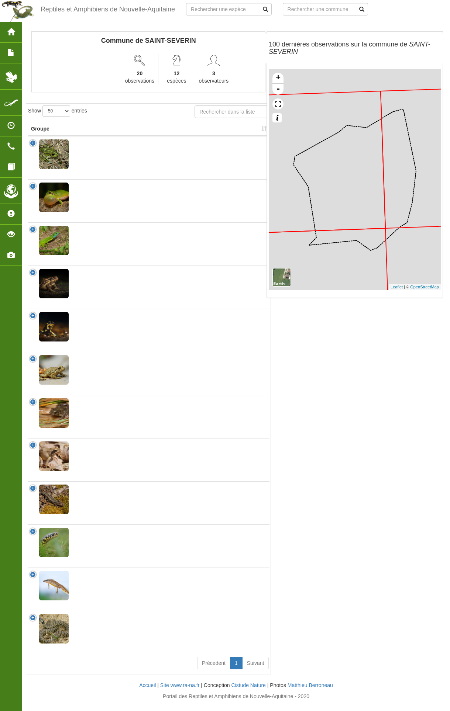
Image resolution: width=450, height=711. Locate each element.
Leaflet (397, 287)
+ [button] (278, 78)
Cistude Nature (248, 693)
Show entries (57, 111)
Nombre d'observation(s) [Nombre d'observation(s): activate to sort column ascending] (169, 132)
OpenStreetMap (424, 287)
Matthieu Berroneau (310, 693)
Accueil (147, 693)
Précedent (214, 670)
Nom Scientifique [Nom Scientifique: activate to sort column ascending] (96, 136)
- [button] (278, 89)
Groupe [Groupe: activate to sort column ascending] (40, 136)
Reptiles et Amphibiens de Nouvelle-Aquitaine (107, 9)
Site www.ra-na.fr (180, 693)
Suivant (255, 670)
